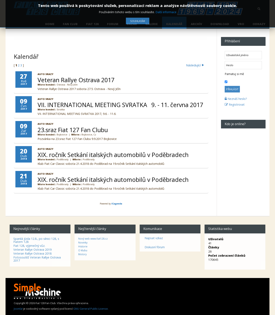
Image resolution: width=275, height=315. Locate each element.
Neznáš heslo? (236, 99)
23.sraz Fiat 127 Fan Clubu (73, 130)
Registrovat (235, 104)
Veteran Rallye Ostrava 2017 (76, 80)
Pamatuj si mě (234, 74)
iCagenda (116, 203)
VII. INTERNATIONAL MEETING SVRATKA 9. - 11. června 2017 (120, 105)
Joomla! (18, 308)
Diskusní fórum (155, 247)
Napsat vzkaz (154, 238)
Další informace (165, 12)
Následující (194, 65)
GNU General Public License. (90, 308)
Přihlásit (232, 89)
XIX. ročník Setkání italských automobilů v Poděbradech (113, 155)
